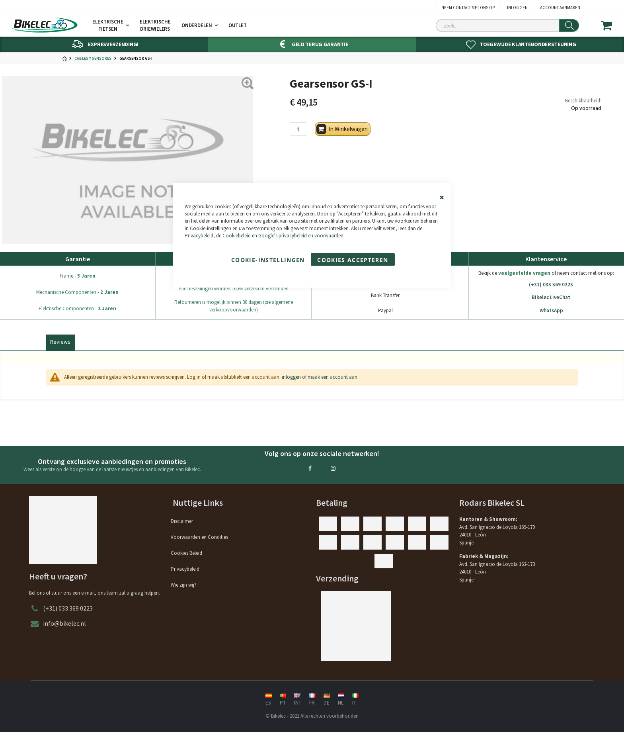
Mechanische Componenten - (77, 292)
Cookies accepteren (352, 259)
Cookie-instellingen (268, 259)
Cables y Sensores (92, 59)
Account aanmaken (560, 8)
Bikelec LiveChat (546, 297)
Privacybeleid (199, 235)
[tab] (60, 340)
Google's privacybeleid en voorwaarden (300, 235)
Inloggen (517, 8)
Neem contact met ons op (468, 8)
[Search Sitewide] (507, 25)
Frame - (78, 275)
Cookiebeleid (236, 235)
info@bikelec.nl (64, 623)
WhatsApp (546, 310)
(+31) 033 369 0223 (546, 285)
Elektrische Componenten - (77, 308)
